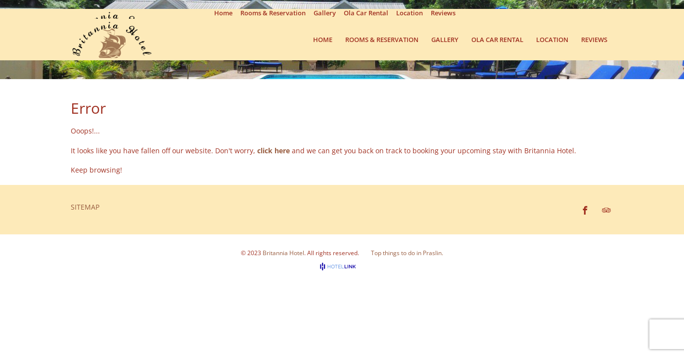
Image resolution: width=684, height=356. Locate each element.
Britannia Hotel (283, 253)
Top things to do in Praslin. (407, 253)
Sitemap (85, 207)
